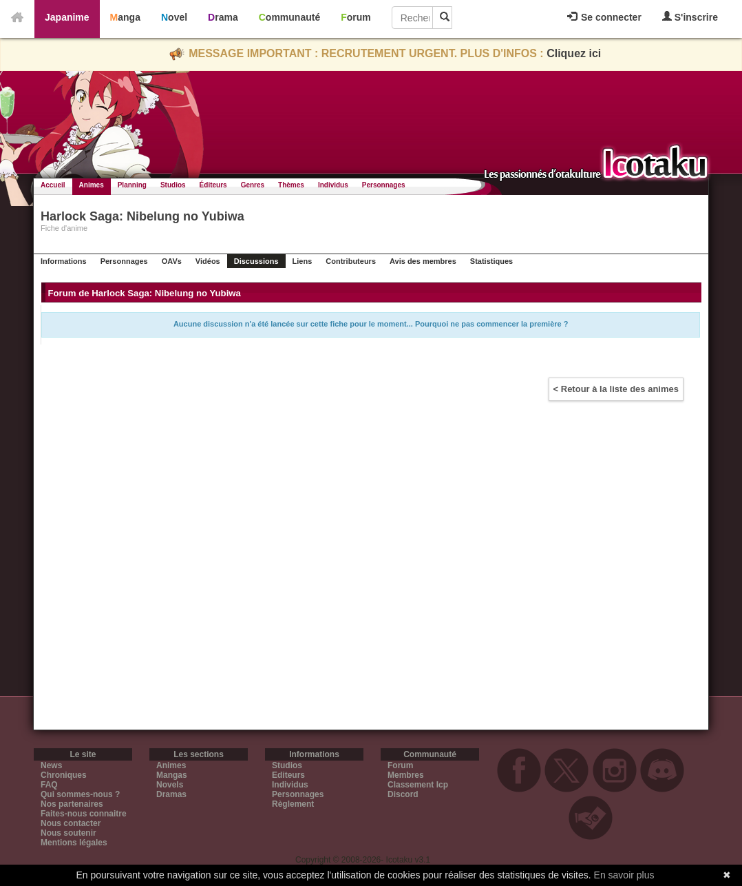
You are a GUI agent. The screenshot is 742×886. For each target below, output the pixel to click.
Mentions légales (74, 842)
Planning (132, 185)
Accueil (53, 185)
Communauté (289, 17)
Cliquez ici (574, 53)
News (51, 765)
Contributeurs (351, 261)
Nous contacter (70, 823)
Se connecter (604, 17)
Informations (64, 261)
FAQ (49, 785)
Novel (174, 17)
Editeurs (288, 775)
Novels (169, 785)
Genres (252, 185)
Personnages (383, 185)
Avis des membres (423, 261)
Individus (333, 185)
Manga (125, 17)
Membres (406, 775)
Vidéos (207, 261)
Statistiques (491, 261)
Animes (91, 185)
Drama (223, 17)
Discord (403, 794)
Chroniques (64, 775)
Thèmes (291, 185)
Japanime (67, 17)
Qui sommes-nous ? (80, 794)
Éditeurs (213, 185)
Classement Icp (418, 785)
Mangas (171, 775)
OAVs (172, 261)
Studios (173, 185)
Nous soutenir (68, 833)
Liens (302, 261)
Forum (356, 17)
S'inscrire (690, 17)
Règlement (293, 804)
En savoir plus (624, 874)
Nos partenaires (72, 804)
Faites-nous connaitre (84, 813)
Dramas (171, 794)
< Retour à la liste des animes (616, 389)
